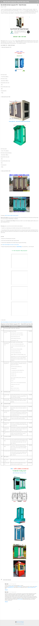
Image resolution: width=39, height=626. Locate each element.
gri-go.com (19, 586)
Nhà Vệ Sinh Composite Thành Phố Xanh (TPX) (16, 1)
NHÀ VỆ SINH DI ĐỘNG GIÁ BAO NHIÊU (11, 215)
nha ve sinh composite (7, 579)
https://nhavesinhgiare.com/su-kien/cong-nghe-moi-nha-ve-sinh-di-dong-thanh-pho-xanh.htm (16, 322)
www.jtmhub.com (10, 587)
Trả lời (6, 589)
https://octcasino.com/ (32, 587)
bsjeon (36, 586)
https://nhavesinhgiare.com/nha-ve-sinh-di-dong (10, 244)
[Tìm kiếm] (37, 2)
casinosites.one (11, 586)
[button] (37, 5)
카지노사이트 (20, 599)
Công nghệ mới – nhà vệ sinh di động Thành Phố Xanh (19, 121)
